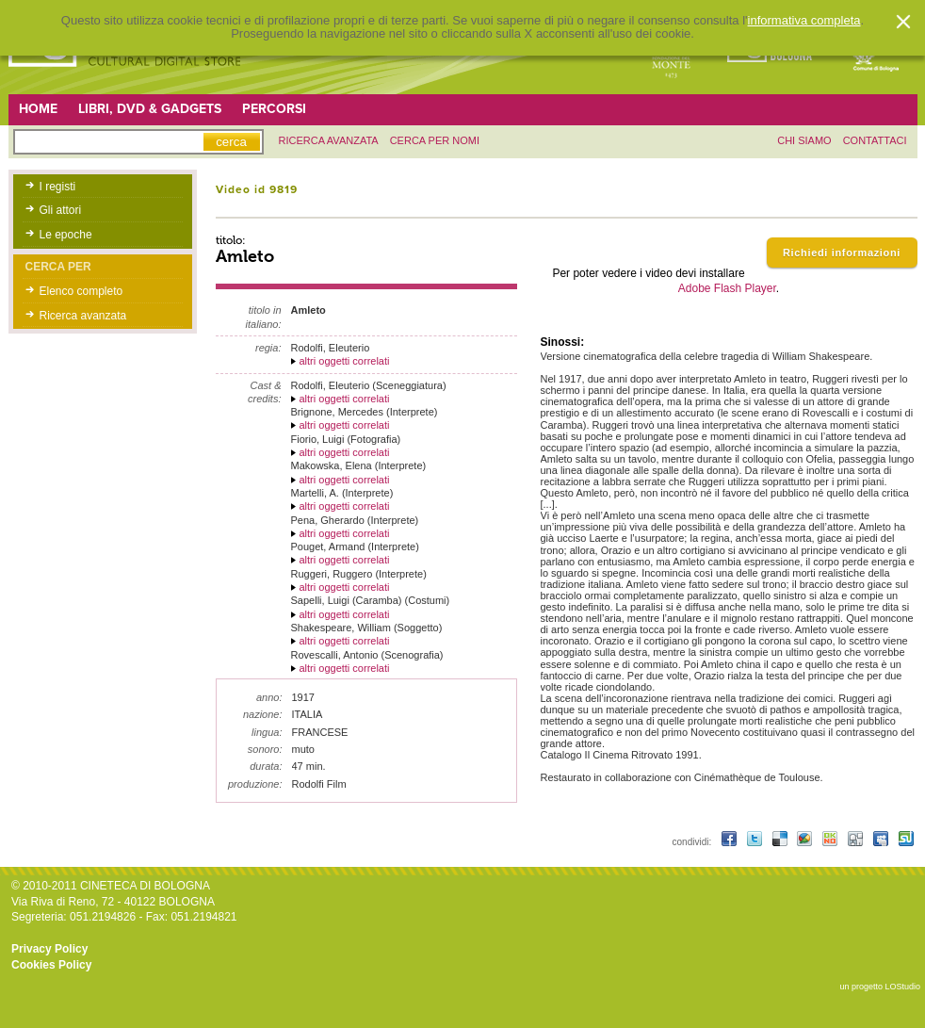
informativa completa (804, 20)
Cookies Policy (51, 964)
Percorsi (274, 109)
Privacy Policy (49, 948)
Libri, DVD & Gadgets (149, 109)
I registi (58, 186)
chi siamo (804, 140)
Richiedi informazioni (842, 252)
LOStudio (902, 986)
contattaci (875, 140)
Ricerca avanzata (83, 315)
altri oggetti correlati (345, 361)
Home (38, 109)
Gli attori (61, 210)
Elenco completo (81, 291)
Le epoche (66, 234)
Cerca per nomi (434, 140)
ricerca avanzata (329, 140)
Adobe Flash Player (727, 288)
